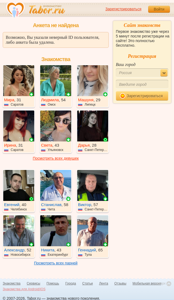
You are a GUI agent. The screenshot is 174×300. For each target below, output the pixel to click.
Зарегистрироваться (123, 9)
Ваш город (125, 64)
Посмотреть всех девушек (56, 158)
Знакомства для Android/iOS (24, 289)
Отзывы (120, 283)
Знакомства (11, 283)
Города (70, 283)
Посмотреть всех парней (55, 263)
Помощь (52, 283)
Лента (103, 283)
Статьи (87, 283)
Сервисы (33, 283)
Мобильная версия (147, 283)
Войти (159, 9)
